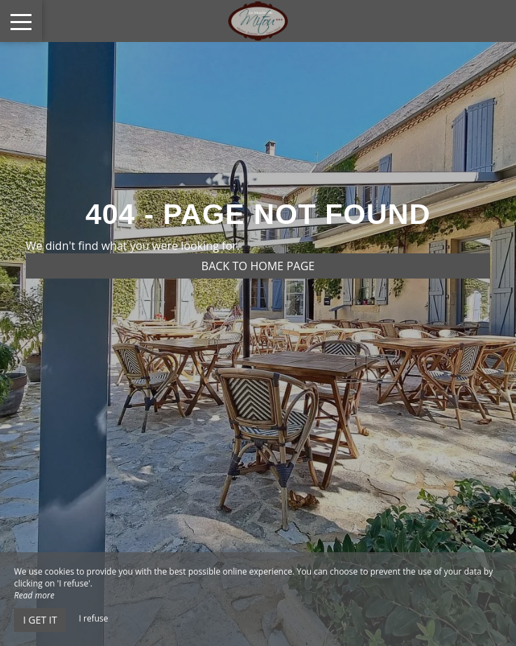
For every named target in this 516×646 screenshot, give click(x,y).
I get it (40, 619)
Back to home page (258, 266)
